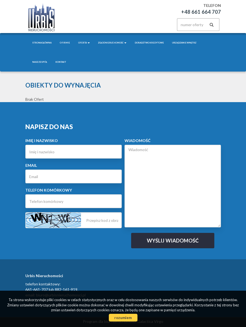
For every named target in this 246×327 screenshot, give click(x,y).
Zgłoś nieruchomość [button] (112, 42)
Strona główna (42, 42)
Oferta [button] (84, 42)
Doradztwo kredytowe (149, 42)
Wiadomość (137, 140)
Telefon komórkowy (48, 190)
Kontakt (60, 62)
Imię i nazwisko (41, 140)
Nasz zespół (39, 62)
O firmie (65, 42)
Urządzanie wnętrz (184, 42)
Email (31, 165)
